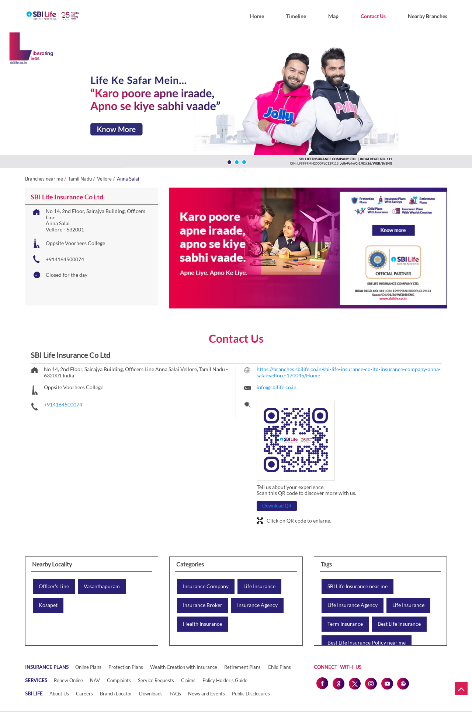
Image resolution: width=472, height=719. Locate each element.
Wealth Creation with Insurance (183, 667)
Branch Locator (116, 694)
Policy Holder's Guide (224, 680)
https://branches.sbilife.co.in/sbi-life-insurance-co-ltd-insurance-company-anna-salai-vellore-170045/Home (349, 372)
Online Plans (88, 667)
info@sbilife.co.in (276, 387)
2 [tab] (236, 161)
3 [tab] (243, 161)
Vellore (104, 179)
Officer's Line (54, 586)
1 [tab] (228, 161)
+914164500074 (65, 259)
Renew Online (68, 680)
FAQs (175, 694)
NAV (95, 680)
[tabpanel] (236, 101)
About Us (59, 694)
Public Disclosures (251, 694)
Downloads (151, 694)
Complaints (119, 680)
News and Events (206, 694)
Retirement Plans (242, 667)
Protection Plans (125, 667)
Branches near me (44, 179)
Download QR (276, 506)
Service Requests (156, 680)
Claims (188, 680)
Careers (84, 694)
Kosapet (48, 605)
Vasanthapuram (102, 586)
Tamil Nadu (80, 179)
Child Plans (279, 667)
